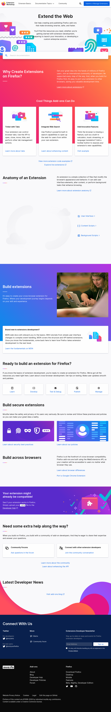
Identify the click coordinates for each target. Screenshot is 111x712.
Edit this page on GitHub (48, 695)
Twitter (67, 686)
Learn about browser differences (71, 470)
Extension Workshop (10, 3)
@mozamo (10, 638)
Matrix (35, 636)
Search (80, 3)
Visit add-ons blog (54, 594)
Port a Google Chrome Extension (71, 476)
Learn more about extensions (69, 87)
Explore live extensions (54, 165)
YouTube (71, 686)
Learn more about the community (55, 562)
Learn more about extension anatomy (73, 190)
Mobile (69, 677)
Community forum (39, 641)
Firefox (69, 666)
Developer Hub (9, 508)
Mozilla (8, 666)
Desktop (69, 674)
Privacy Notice (73, 650)
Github (76, 686)
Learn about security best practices (18, 444)
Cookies (26, 695)
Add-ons (33, 666)
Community (63, 4)
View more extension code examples (54, 161)
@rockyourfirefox (12, 646)
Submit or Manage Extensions (97, 4)
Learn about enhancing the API (55, 566)
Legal (34, 695)
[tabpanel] (19, 131)
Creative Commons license (32, 701)
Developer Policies (38, 680)
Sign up (101, 644)
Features (69, 680)
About (32, 672)
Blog (32, 674)
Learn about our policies (67, 444)
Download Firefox (73, 672)
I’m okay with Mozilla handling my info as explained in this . (86, 649)
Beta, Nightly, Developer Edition (79, 682)
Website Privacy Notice (11, 695)
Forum (32, 682)
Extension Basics (25, 4)
